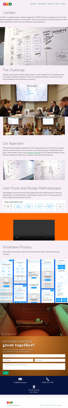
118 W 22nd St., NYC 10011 (34, 389)
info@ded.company (20, 380)
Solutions (33, 4)
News (57, 4)
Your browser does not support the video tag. (34, 230)
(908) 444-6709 (47, 380)
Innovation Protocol (33, 152)
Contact (62, 4)
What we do (42, 4)
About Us (51, 4)
